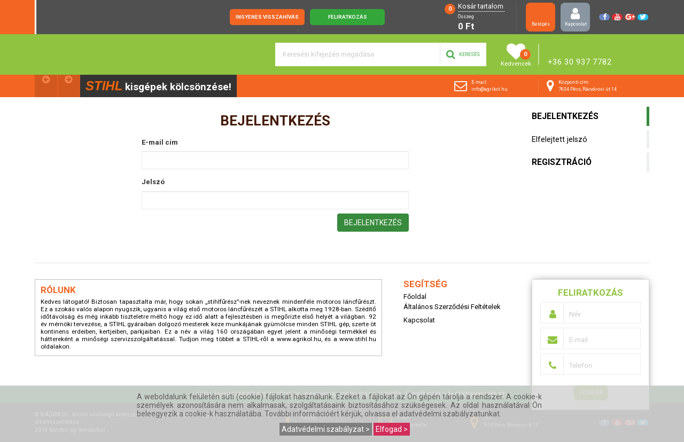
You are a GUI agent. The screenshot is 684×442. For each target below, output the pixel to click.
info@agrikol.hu (489, 89)
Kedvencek (516, 54)
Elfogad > (392, 429)
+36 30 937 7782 (580, 62)
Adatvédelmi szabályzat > (326, 429)
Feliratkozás (347, 17)
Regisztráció (562, 162)
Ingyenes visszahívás (267, 17)
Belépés (540, 17)
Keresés (463, 54)
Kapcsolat (576, 17)
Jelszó (153, 182)
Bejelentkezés (565, 116)
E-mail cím (160, 142)
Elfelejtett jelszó (559, 139)
